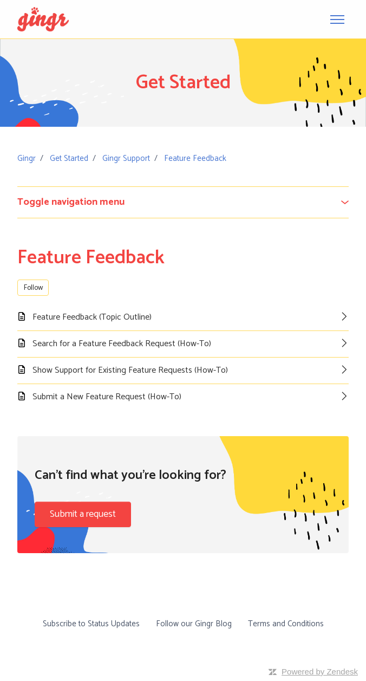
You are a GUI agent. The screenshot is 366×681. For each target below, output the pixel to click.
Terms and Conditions (286, 624)
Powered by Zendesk (320, 671)
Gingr (26, 158)
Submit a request (83, 514)
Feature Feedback (195, 158)
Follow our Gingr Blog (194, 624)
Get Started (69, 158)
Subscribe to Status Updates (91, 624)
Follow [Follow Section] (33, 288)
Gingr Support (126, 158)
